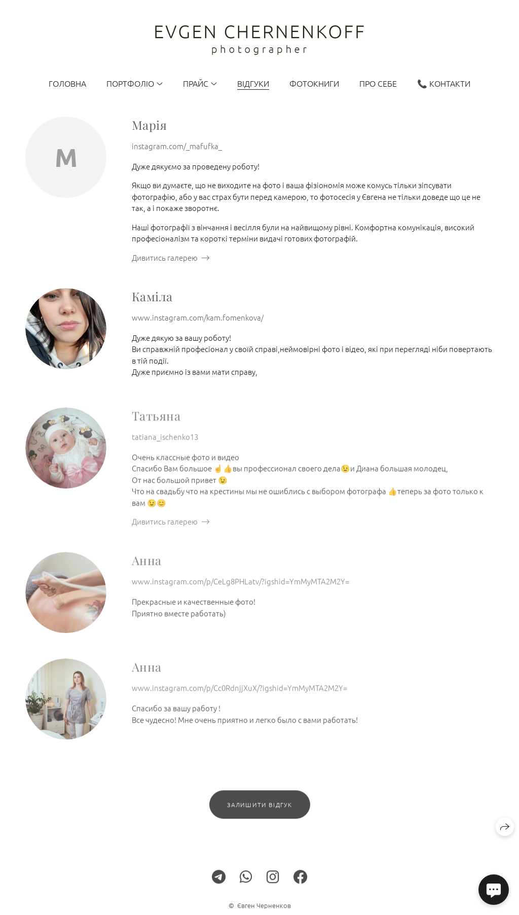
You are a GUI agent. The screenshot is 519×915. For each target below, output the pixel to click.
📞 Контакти (443, 83)
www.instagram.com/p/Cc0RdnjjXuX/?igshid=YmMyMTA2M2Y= (239, 693)
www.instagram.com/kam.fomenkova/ (198, 317)
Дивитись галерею (165, 257)
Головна (67, 83)
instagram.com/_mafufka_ (177, 145)
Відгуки (253, 83)
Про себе (378, 83)
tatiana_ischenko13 (165, 442)
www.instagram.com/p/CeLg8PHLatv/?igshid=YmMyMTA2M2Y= (240, 587)
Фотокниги (314, 83)
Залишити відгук (259, 810)
